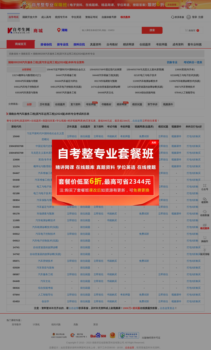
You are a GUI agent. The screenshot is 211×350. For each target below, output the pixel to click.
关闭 (153, 139)
